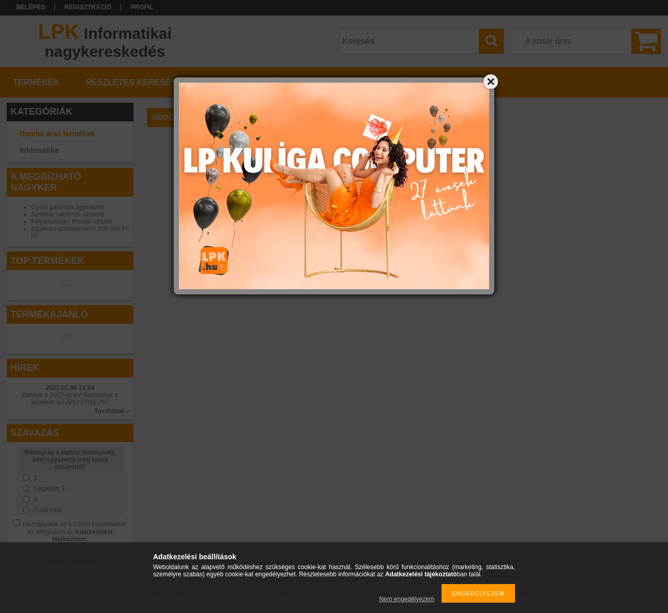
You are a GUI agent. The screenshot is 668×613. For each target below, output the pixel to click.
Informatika (39, 150)
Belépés (30, 7)
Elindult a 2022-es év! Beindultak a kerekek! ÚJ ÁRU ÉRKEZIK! (70, 398)
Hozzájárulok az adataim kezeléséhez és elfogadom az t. (75, 532)
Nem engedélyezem (406, 599)
